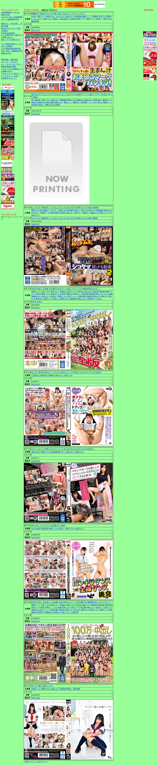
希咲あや (39, 299)
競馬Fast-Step (6, 53)
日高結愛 (54, 452)
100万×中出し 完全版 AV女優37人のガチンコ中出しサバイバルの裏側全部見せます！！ (66, 289)
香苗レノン (68, 102)
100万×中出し (37, 302)
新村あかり (55, 294)
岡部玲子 (69, 294)
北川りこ (54, 210)
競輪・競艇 (9, 60)
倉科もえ (104, 296)
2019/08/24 (36, 308)
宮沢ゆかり (108, 210)
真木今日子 (36, 452)
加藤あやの (36, 296)
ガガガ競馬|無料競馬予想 (11, 49)
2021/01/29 (36, 114)
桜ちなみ (84, 210)
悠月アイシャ (72, 296)
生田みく (99, 19)
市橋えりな (98, 294)
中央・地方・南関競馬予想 (11, 51)
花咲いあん (81, 299)
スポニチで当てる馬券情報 (11, 17)
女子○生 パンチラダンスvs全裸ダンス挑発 (48, 525)
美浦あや (63, 292)
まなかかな (60, 17)
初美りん (56, 299)
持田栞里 (44, 528)
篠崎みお (80, 100)
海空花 (38, 294)
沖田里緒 (77, 17)
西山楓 (91, 294)
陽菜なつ (46, 210)
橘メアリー (66, 612)
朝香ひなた (58, 102)
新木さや (92, 210)
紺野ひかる (64, 299)
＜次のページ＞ (42, 762)
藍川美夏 (56, 105)
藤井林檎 (35, 21)
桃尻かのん (50, 17)
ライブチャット (7, 76)
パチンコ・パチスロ (9, 62)
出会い (16, 76)
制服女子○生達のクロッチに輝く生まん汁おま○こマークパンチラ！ (58, 14)
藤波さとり (107, 102)
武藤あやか (94, 213)
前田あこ (56, 19)
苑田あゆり (97, 100)
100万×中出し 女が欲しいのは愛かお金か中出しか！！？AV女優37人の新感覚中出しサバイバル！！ (71, 602)
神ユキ (100, 102)
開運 (14, 67)
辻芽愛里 (94, 17)
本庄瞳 (62, 213)
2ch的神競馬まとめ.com (10, 12)
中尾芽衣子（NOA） (94, 299)
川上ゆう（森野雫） (40, 213)
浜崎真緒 (63, 100)
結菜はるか (88, 100)
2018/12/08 (36, 698)
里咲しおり (47, 19)
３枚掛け (4, 31)
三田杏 (34, 375)
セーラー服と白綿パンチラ (42, 686)
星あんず (97, 296)
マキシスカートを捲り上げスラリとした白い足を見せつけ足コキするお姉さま (63, 449)
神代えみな (107, 19)
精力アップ (18, 74)
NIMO (34, 17)
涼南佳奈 (89, 296)
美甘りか (102, 17)
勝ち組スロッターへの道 (11, 28)
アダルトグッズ (7, 74)
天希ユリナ (41, 17)
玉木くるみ (45, 292)
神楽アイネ (90, 19)
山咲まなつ (69, 17)
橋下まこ (78, 213)
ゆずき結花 (36, 528)
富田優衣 (84, 102)
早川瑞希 (69, 210)
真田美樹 (76, 689)
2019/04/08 (36, 461)
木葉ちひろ (79, 452)
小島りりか (45, 100)
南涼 (41, 210)
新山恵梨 (50, 102)
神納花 (56, 213)
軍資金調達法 (6, 67)
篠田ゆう (76, 102)
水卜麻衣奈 (72, 19)
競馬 (3, 60)
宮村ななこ (54, 292)
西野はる (48, 105)
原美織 (62, 689)
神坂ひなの (71, 100)
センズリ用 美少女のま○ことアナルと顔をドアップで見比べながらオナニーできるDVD (66, 372)
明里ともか (62, 296)
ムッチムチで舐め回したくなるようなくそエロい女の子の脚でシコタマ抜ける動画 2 (65, 207)
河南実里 (84, 294)
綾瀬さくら (86, 17)
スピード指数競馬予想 (10, 19)
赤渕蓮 (34, 105)
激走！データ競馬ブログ (11, 40)
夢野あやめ (42, 102)
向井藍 (63, 294)
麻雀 (16, 60)
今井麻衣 (50, 375)
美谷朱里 (102, 292)
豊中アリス (81, 19)
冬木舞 (51, 213)
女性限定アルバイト (9, 78)
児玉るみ (87, 292)
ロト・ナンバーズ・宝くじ (11, 64)
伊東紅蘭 (81, 296)
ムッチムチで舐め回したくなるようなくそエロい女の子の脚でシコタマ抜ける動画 (64, 218)
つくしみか (92, 102)
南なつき (70, 605)
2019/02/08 (36, 538)
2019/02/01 (36, 621)
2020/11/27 (36, 224)
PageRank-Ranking (8, 33)
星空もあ (35, 210)
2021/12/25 (36, 30)
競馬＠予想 (5, 15)
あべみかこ (38, 19)
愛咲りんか (46, 294)
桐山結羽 (63, 19)
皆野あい (85, 213)
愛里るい (106, 100)
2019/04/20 (36, 384)
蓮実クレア (36, 292)
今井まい (61, 528)
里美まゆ (62, 210)
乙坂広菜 (95, 292)
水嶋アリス (47, 299)
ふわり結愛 (108, 294)
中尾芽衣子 (40, 612)
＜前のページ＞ (29, 762)
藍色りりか (71, 292)
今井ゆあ (80, 292)
